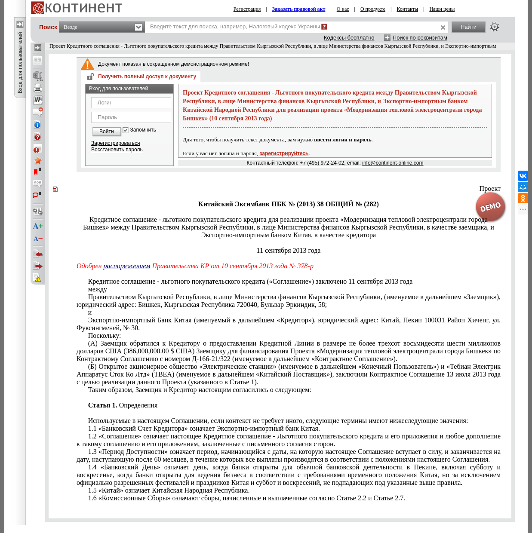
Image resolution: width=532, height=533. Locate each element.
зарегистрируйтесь (284, 153)
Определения (123, 405)
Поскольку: (104, 335)
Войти (106, 132)
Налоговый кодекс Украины (284, 26)
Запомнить (143, 130)
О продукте (372, 9)
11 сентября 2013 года (289, 250)
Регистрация (247, 9)
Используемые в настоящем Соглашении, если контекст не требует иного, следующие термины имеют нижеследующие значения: (278, 420)
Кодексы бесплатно (349, 37)
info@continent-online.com (392, 163)
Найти (469, 27)
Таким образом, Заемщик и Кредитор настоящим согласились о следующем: (199, 389)
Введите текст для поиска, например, (235, 26)
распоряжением (127, 266)
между (97, 289)
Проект (490, 188)
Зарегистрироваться (115, 143)
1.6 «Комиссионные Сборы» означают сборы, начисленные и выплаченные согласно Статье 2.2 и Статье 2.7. (247, 498)
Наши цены (442, 9)
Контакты (407, 9)
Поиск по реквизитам (420, 37)
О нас (343, 9)
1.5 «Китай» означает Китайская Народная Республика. (169, 490)
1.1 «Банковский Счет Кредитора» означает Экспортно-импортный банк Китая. (204, 428)
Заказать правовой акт (299, 9)
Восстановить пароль (117, 150)
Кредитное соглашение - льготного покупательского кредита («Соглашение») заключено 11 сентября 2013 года (250, 281)
